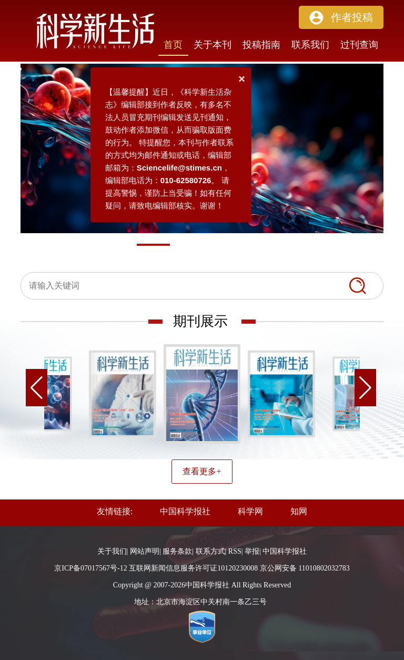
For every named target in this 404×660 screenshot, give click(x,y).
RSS (234, 551)
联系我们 (310, 44)
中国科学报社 (185, 511)
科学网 (250, 511)
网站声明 (144, 551)
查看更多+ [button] (202, 471)
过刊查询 (359, 44)
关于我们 (112, 551)
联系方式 (210, 551)
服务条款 (177, 551)
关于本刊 (212, 44)
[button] (341, 17)
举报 (252, 551)
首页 (173, 44)
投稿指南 (261, 44)
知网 (298, 511)
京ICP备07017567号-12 (90, 568)
